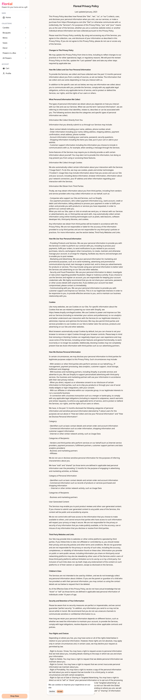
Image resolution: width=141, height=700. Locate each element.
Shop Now (14, 696)
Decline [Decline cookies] (52, 691)
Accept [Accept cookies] (60, 691)
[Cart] (14, 68)
